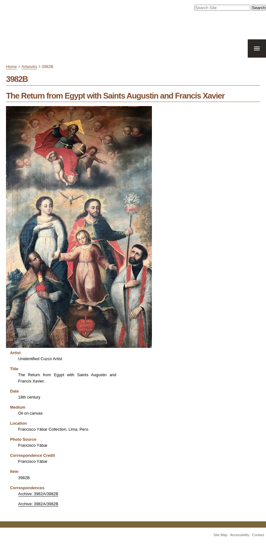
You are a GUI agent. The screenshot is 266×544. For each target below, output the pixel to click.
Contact (258, 535)
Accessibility (239, 535)
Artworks (29, 66)
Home (11, 66)
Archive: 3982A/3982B (38, 493)
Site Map (220, 535)
